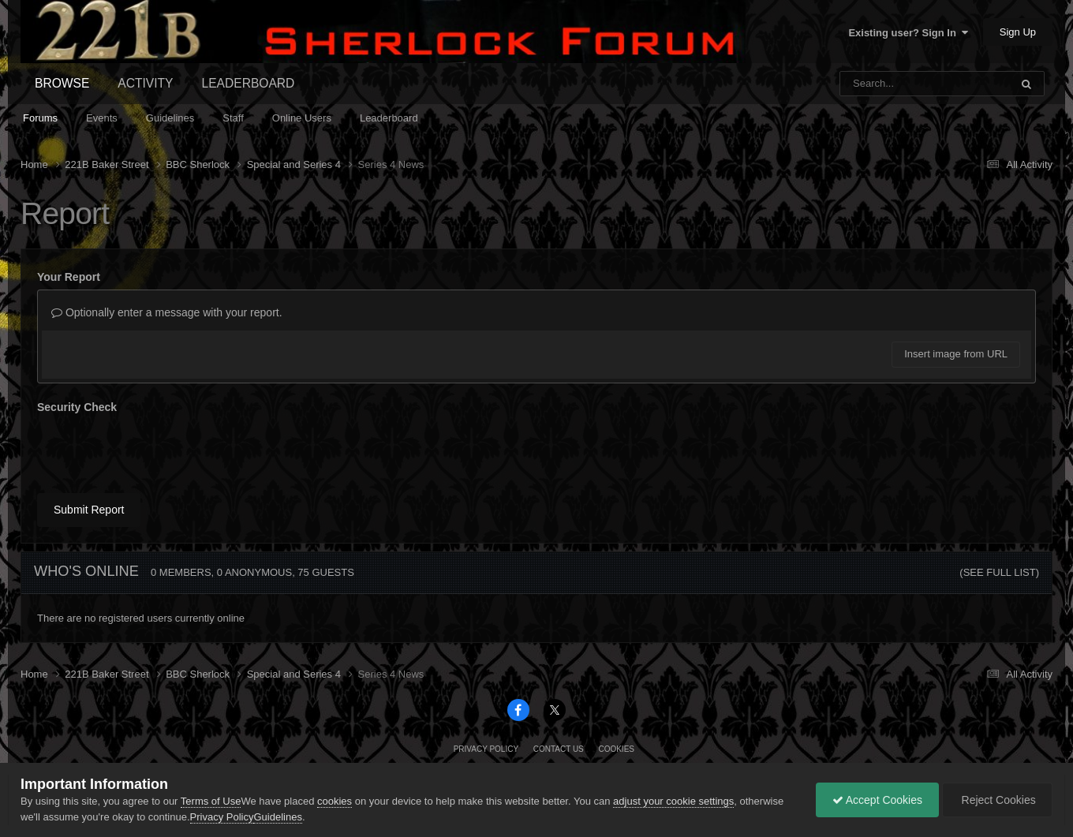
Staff (233, 118)
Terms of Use (211, 801)
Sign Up (1018, 32)
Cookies (616, 749)
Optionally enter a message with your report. (166, 312)
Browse (62, 83)
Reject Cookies (997, 800)
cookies (334, 801)
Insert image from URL (956, 354)
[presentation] (157, 450)
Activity (145, 83)
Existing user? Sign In (908, 33)
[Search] (884, 83)
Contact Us (558, 749)
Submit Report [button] (89, 509)
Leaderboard (389, 118)
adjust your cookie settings (673, 801)
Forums (40, 118)
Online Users (301, 118)
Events (102, 118)
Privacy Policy (486, 749)
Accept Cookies (877, 800)
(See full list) (999, 572)
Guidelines (170, 118)
